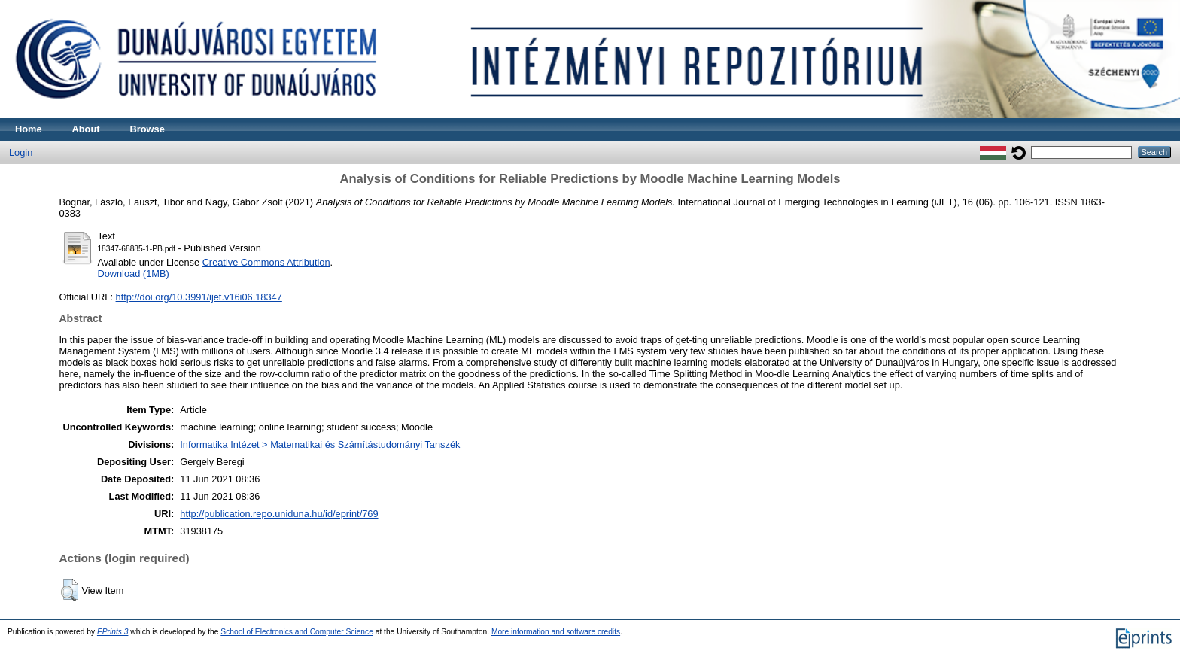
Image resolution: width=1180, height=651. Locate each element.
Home (28, 129)
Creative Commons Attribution (266, 262)
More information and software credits (555, 632)
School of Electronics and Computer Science (296, 632)
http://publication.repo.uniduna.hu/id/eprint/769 (279, 513)
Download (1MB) (133, 273)
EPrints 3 (113, 632)
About (86, 129)
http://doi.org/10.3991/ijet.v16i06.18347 (199, 297)
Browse (147, 129)
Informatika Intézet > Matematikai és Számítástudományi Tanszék (320, 444)
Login (20, 152)
